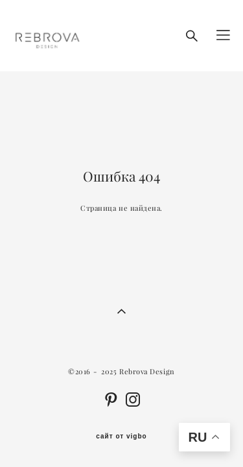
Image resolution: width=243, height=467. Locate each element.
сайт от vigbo (121, 436)
